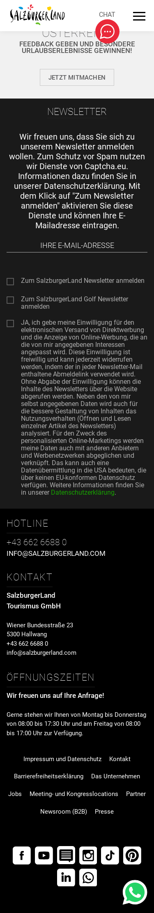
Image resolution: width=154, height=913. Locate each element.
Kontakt (120, 759)
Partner (136, 794)
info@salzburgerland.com (41, 652)
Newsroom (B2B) (63, 811)
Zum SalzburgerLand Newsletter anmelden (83, 280)
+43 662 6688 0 (27, 643)
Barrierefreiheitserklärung (48, 776)
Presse (104, 811)
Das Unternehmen (115, 776)
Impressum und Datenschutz (62, 759)
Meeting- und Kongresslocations (74, 794)
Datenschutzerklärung (84, 186)
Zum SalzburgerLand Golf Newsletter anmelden (74, 301)
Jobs (15, 794)
